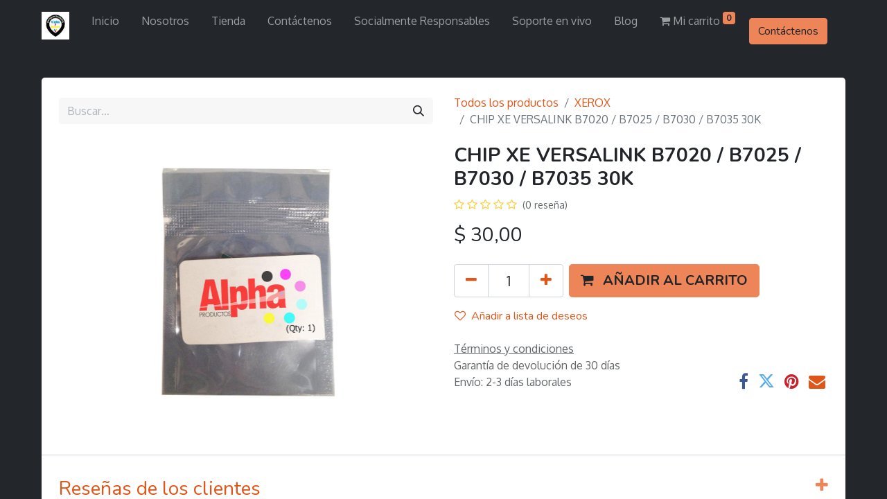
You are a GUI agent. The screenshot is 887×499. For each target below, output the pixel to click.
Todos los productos (506, 103)
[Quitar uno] (471, 280)
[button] (664, 280)
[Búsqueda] (418, 111)
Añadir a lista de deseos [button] (521, 316)
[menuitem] (105, 21)
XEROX (592, 103)
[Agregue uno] (546, 280)
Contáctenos (788, 31)
